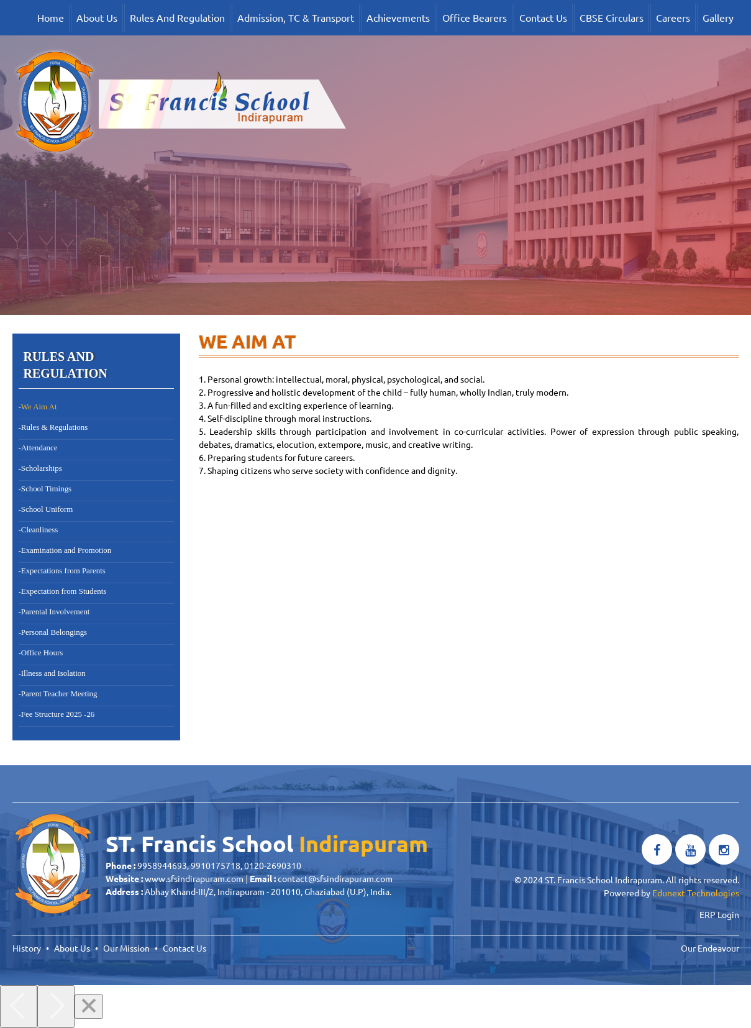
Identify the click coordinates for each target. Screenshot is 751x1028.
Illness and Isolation (53, 673)
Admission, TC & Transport (295, 17)
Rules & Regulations (54, 427)
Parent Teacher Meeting (59, 693)
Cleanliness (39, 529)
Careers (673, 17)
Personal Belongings (54, 632)
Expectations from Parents (63, 570)
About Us (96, 17)
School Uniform (47, 509)
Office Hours (42, 652)
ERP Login (719, 914)
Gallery (718, 17)
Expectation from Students (63, 591)
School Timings (46, 488)
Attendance (39, 447)
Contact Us (543, 17)
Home (50, 17)
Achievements (398, 17)
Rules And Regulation (177, 17)
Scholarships (41, 468)
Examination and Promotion (66, 550)
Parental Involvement (55, 611)
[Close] (89, 1006)
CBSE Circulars (612, 17)
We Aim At (39, 407)
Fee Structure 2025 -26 (58, 714)
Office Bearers (474, 17)
